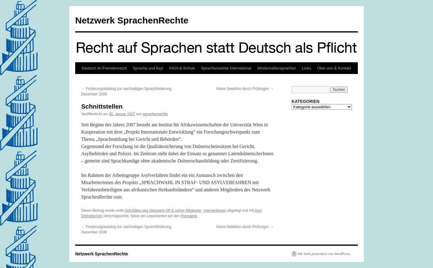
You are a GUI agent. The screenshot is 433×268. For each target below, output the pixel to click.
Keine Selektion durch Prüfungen (245, 89)
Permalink (189, 216)
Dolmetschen (91, 216)
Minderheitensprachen (276, 68)
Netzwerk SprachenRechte (132, 20)
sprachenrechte (155, 114)
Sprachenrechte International (226, 68)
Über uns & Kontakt (334, 68)
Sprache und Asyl (148, 68)
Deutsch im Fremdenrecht (104, 68)
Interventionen (214, 210)
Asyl (258, 210)
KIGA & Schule (182, 68)
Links (306, 68)
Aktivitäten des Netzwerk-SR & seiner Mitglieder (163, 210)
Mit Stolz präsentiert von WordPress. (324, 254)
